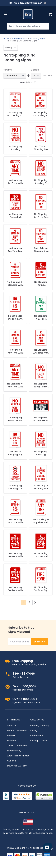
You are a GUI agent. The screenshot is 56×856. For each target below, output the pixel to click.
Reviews (11, 735)
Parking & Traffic (19, 38)
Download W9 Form (17, 765)
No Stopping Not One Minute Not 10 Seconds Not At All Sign (41, 419)
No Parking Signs (37, 38)
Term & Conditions (17, 745)
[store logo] (28, 14)
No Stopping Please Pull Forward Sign (15, 216)
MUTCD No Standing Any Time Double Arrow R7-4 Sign (41, 148)
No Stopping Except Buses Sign (15, 419)
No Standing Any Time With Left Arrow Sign (41, 351)
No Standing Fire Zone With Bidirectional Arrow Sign (15, 589)
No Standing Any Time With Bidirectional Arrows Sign (15, 521)
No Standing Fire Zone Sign (41, 589)
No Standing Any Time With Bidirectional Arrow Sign (15, 182)
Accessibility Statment (18, 755)
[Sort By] (15, 76)
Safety (33, 730)
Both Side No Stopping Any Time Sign (41, 249)
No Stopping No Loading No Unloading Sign (15, 114)
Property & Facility (39, 725)
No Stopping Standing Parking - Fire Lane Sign (41, 453)
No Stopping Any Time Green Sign (40, 317)
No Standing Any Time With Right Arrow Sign (15, 351)
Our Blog (11, 760)
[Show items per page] (36, 76)
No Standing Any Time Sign (15, 249)
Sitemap (11, 740)
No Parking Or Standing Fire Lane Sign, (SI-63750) (40, 487)
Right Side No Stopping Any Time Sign (15, 317)
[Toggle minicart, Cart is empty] (50, 14)
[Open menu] (5, 14)
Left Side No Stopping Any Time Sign (15, 453)
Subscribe (39, 641)
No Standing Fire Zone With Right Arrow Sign (40, 555)
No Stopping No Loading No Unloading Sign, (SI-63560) (41, 114)
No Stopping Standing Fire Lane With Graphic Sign (15, 487)
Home (6, 38)
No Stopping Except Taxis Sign (40, 385)
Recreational (36, 735)
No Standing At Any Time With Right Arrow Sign (41, 521)
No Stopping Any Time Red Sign (41, 216)
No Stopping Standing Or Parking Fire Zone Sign (40, 182)
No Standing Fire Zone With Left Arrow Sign (15, 555)
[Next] (35, 602)
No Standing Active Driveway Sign (40, 283)
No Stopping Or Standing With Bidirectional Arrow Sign (15, 283)
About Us (11, 725)
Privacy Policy (14, 750)
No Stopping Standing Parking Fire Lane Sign (15, 148)
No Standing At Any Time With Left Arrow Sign (15, 385)
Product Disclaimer (17, 730)
